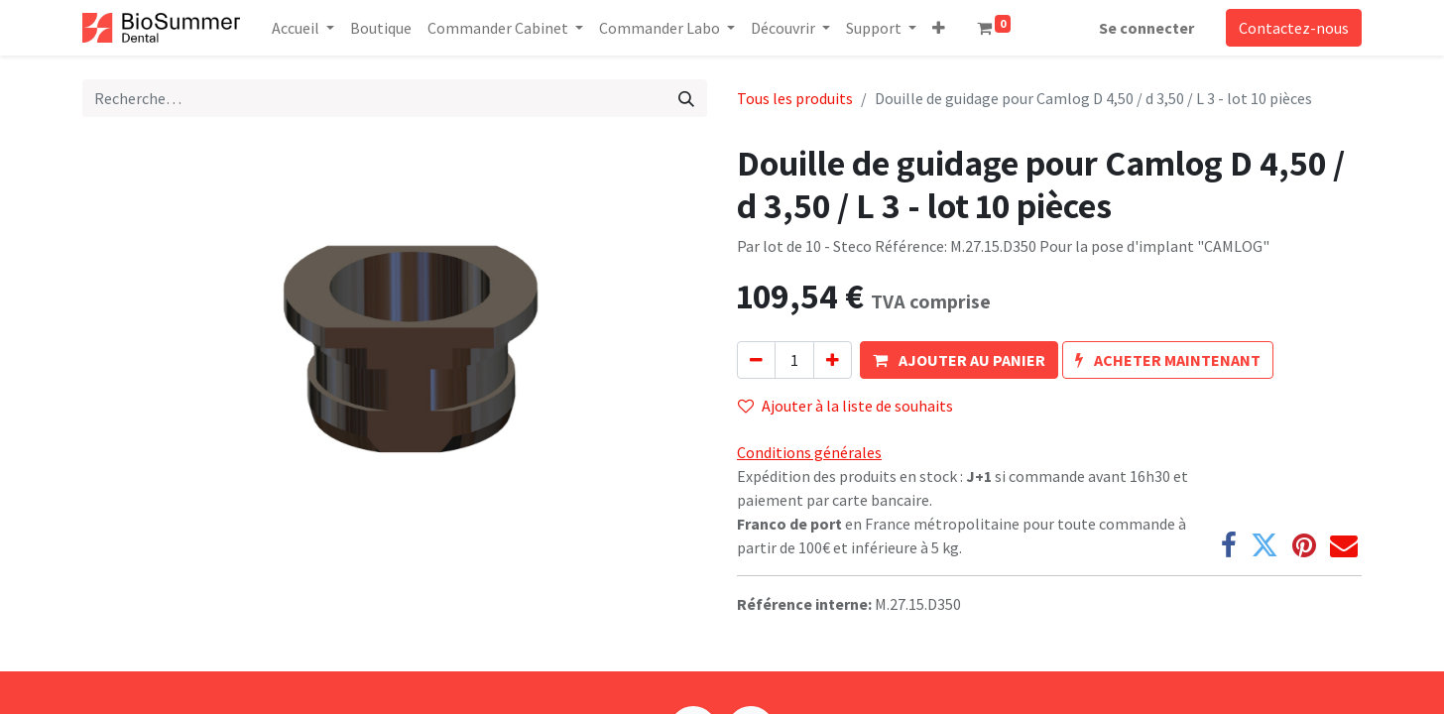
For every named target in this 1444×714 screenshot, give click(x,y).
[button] (938, 28)
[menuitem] (381, 28)
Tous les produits (795, 98)
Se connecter (1146, 28)
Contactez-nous (1294, 28)
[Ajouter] (832, 360)
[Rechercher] (686, 98)
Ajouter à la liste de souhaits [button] (845, 406)
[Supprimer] (756, 360)
